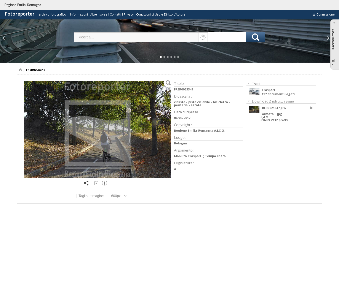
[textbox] (136, 37)
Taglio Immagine (89, 196)
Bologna (180, 143)
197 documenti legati (278, 94)
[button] (161, 57)
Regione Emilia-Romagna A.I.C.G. (199, 130)
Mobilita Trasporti (188, 156)
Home (20, 70)
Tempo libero (215, 156)
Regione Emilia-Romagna (22, 4)
